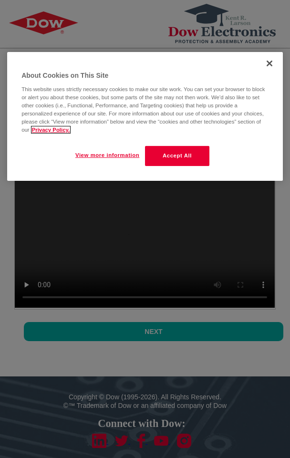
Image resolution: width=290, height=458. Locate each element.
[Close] (269, 63)
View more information (107, 155)
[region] (145, 116)
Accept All (177, 155)
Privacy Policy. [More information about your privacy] (51, 130)
